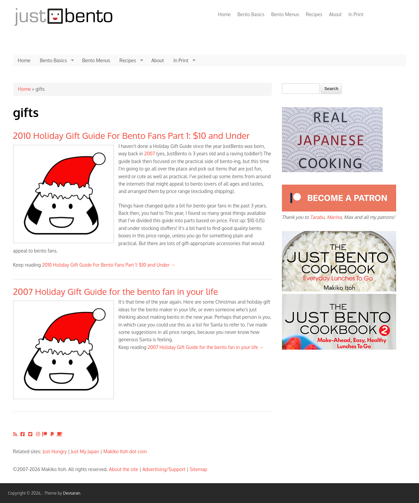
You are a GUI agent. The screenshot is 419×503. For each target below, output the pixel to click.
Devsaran (71, 493)
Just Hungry (55, 451)
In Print (356, 14)
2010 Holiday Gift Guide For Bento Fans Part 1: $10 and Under (131, 135)
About (335, 14)
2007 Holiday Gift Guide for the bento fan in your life (115, 291)
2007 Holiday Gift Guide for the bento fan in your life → (206, 347)
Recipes (314, 14)
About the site (123, 469)
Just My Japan (85, 451)
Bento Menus (285, 14)
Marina (334, 217)
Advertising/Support (163, 469)
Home (224, 14)
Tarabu (317, 217)
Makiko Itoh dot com (125, 451)
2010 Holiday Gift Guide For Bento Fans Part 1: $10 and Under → (108, 265)
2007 (149, 153)
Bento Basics (251, 14)
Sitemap (198, 469)
